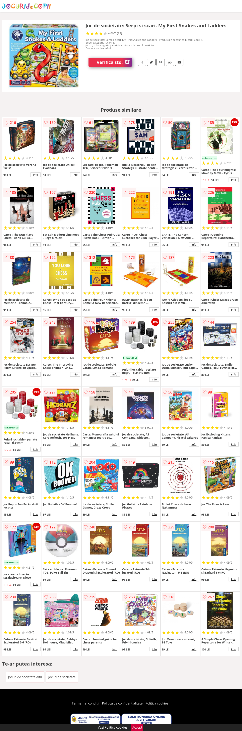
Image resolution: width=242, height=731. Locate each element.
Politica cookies (156, 703)
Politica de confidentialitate (122, 703)
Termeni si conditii (85, 703)
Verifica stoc (114, 62)
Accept (137, 727)
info (35, 174)
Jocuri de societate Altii (25, 677)
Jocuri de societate (62, 677)
